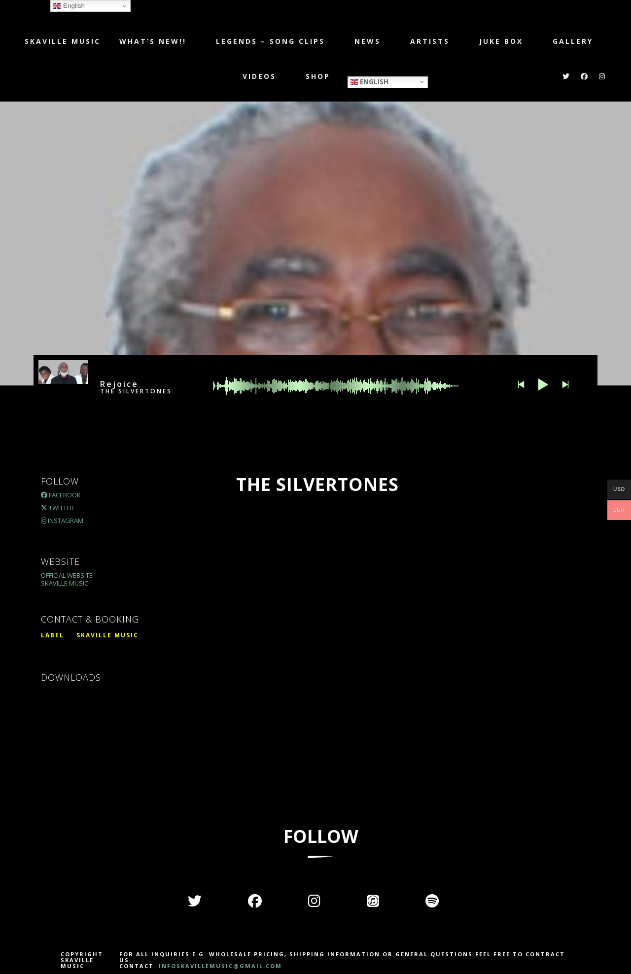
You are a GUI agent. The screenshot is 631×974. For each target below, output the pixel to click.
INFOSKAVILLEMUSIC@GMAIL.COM (219, 966)
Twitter (57, 507)
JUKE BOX (501, 41)
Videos (259, 76)
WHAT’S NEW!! (152, 41)
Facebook (61, 494)
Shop (318, 76)
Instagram (62, 520)
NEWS (367, 41)
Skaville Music (63, 41)
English (369, 81)
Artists (430, 41)
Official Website (67, 575)
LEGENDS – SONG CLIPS (270, 41)
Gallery (573, 41)
